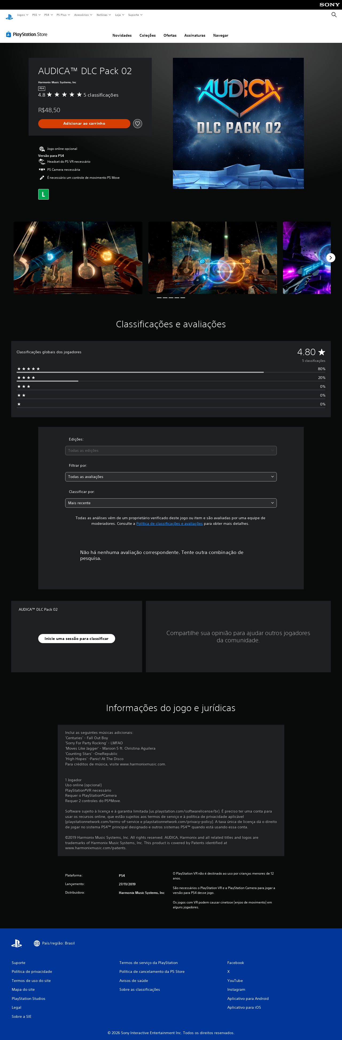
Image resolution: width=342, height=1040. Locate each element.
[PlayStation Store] (27, 29)
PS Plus (62, 15)
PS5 (34, 15)
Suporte (133, 15)
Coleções (147, 30)
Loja (118, 15)
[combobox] (171, 445)
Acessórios (81, 15)
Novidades (122, 30)
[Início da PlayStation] (9, 15)
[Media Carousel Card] (78, 253)
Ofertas (170, 30)
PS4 (46, 15)
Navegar (220, 30)
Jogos (21, 15)
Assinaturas (194, 30)
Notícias (101, 15)
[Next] (330, 252)
